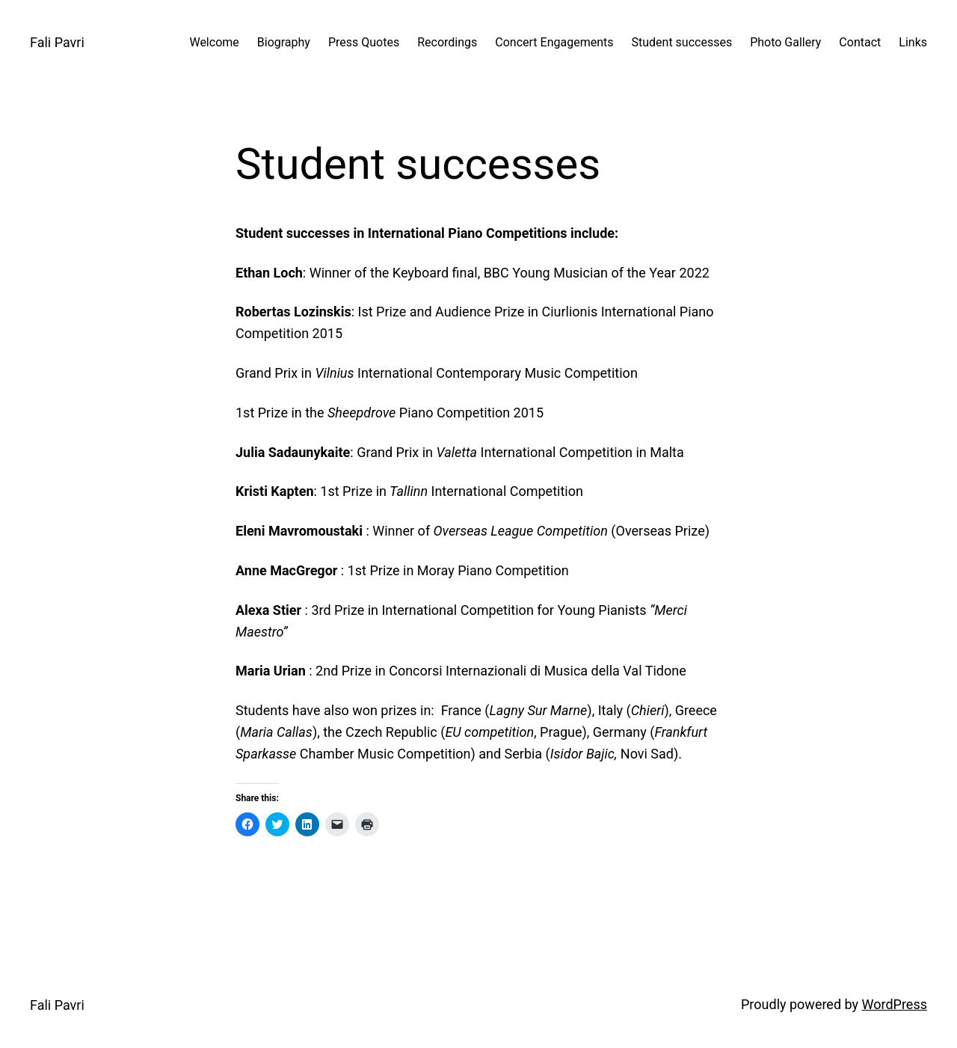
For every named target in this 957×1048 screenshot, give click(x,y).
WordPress (894, 1004)
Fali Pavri (57, 42)
